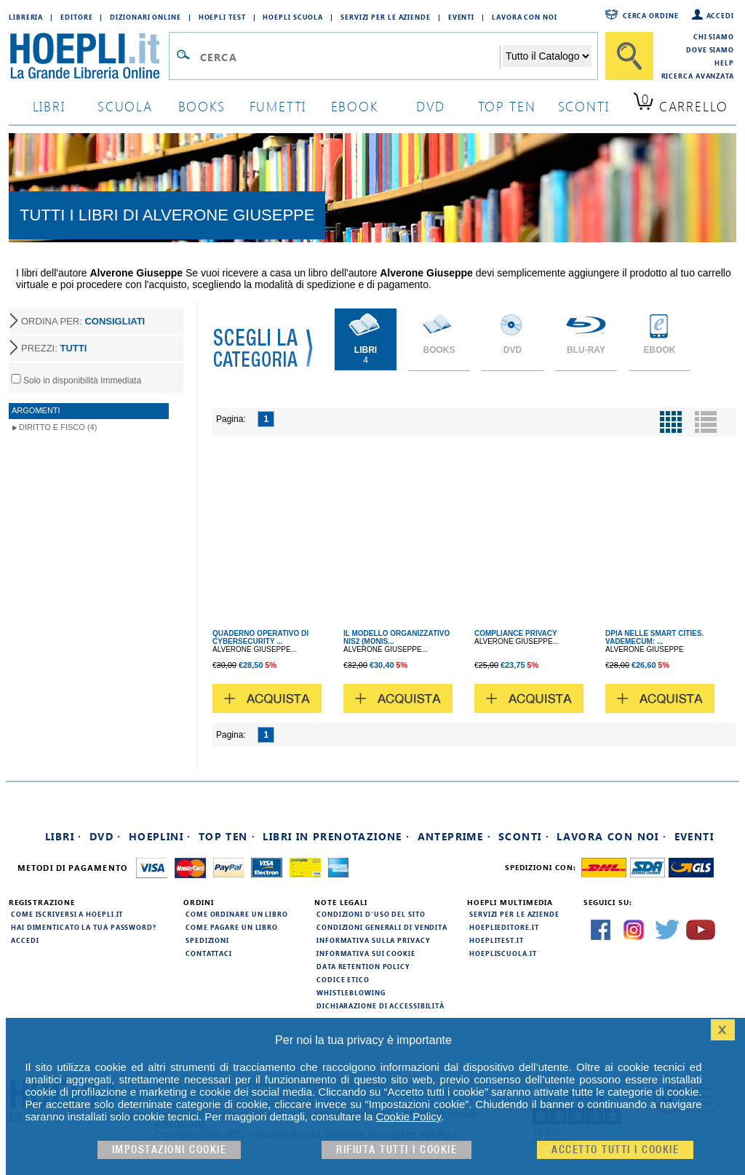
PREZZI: (54, 348)
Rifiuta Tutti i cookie (396, 1149)
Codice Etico (343, 979)
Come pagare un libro (232, 927)
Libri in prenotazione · (336, 836)
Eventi (461, 16)
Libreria (26, 16)
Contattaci (209, 953)
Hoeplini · (160, 836)
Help (724, 62)
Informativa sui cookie (365, 953)
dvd (430, 106)
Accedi (720, 15)
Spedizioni (207, 940)
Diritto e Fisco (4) (58, 427)
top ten (507, 106)
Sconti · (523, 836)
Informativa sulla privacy (373, 940)
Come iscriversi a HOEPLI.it (67, 913)
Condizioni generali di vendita (381, 927)
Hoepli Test (222, 16)
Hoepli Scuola (293, 16)
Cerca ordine (651, 15)
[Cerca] (629, 56)
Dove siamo (710, 49)
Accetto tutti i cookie (615, 1149)
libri (49, 106)
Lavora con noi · (611, 836)
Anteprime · (454, 836)
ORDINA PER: (83, 321)
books (202, 106)
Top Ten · (227, 836)
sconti (584, 106)
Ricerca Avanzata (697, 75)
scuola (125, 106)
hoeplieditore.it (503, 927)
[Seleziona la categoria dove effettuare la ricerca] (547, 56)
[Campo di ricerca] (350, 56)
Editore (76, 16)
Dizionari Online (145, 16)
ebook (354, 106)
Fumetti (278, 106)
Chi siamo (713, 36)
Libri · (63, 836)
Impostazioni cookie (169, 1149)
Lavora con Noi (524, 16)
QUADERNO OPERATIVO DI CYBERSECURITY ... (260, 637)
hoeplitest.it (496, 940)
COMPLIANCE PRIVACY (515, 633)
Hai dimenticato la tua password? (83, 927)
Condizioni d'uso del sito (371, 913)
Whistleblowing (351, 992)
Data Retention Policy (363, 966)
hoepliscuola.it (503, 953)
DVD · (105, 836)
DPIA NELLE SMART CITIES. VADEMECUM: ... (654, 637)
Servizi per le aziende (385, 16)
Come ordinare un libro (237, 913)
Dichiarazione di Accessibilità (380, 1005)
